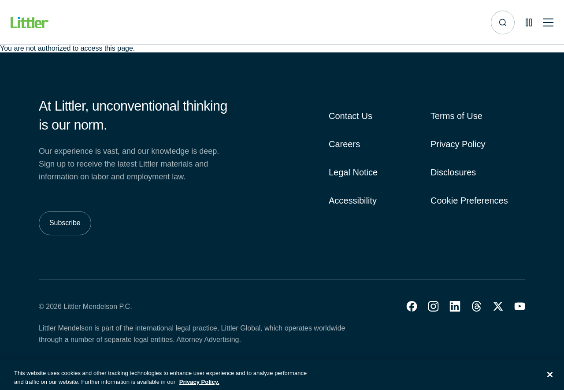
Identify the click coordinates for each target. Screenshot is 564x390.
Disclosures (453, 172)
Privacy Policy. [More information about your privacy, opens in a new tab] (199, 386)
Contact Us (350, 116)
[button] (411, 306)
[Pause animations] (528, 22)
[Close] (550, 378)
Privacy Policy (457, 144)
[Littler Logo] (30, 23)
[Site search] (503, 22)
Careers (344, 144)
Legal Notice (353, 172)
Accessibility (353, 200)
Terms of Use (456, 116)
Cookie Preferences (469, 200)
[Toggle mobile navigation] (548, 23)
